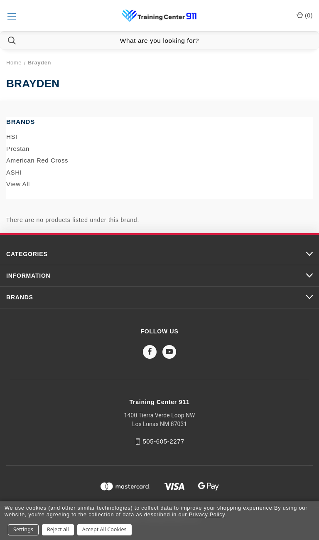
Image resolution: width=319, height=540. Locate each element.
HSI (11, 136)
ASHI (14, 172)
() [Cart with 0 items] (305, 15)
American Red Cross (37, 160)
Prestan (17, 148)
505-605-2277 (163, 441)
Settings (23, 529)
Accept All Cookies (104, 529)
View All (18, 183)
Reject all (58, 529)
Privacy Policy (207, 514)
